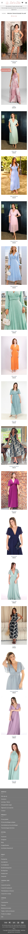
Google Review (5, 845)
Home (4, 13)
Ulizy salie (14, 421)
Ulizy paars (14, 511)
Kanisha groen (14, 61)
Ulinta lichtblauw (14, 196)
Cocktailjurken (5, 864)
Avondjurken (4, 862)
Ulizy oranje (14, 376)
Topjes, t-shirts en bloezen (7, 911)
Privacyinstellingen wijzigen (8, 822)
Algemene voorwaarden (7, 807)
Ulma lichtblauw (14, 286)
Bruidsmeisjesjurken (6, 867)
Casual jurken (4, 902)
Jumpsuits (3, 876)
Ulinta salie (14, 151)
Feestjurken (4, 859)
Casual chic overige (6, 893)
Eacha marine (14, 556)
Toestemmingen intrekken (7, 828)
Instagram (3, 839)
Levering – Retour (5, 802)
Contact (3, 810)
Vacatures (3, 799)
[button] (2, 2)
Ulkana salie (14, 331)
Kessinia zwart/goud (14, 466)
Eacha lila (14, 736)
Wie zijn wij (4, 796)
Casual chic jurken (5, 885)
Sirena (14, 106)
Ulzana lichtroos (14, 241)
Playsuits (3, 905)
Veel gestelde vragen (6, 804)
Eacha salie (14, 601)
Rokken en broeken (6, 908)
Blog (2, 842)
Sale (2, 916)
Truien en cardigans (6, 913)
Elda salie (14, 781)
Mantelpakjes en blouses (7, 890)
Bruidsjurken (4, 870)
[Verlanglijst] (22, 2)
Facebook (3, 836)
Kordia (14, 646)
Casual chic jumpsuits (6, 888)
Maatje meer (4, 873)
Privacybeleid (4, 819)
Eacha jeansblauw (14, 691)
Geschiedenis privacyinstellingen (9, 825)
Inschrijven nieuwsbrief (7, 848)
